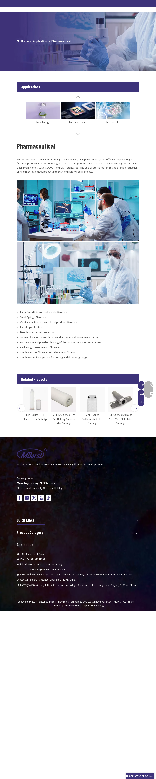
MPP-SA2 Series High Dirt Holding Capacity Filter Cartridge (63, 419)
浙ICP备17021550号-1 (124, 601)
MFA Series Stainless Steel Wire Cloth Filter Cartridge (121, 419)
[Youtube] (41, 498)
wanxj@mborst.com (39, 564)
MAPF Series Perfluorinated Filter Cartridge (92, 419)
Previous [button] (21, 408)
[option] (35, 404)
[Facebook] (19, 498)
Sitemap (56, 605)
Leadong (99, 605)
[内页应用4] (78, 210)
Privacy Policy (71, 605)
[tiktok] (48, 498)
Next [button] (134, 408)
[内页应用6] (78, 273)
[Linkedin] (27, 498)
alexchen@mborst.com (42, 569)
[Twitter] (34, 498)
